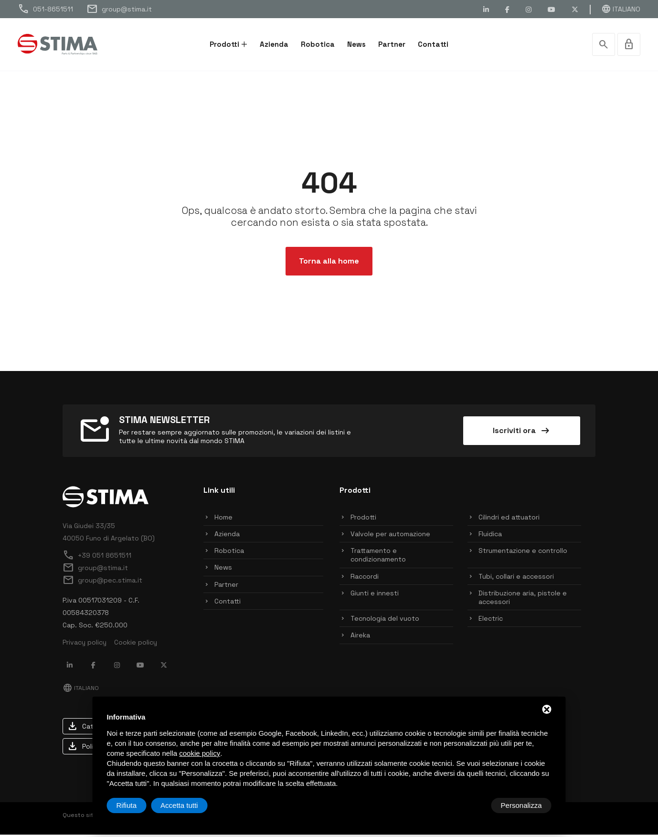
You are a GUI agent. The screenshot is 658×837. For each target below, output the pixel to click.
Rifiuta (470, 805)
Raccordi (364, 578)
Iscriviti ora (522, 433)
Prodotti (224, 44)
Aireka (360, 637)
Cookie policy (135, 644)
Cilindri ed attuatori (509, 519)
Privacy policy (84, 644)
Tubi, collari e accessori (516, 578)
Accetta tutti (522, 805)
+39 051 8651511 (97, 557)
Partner (391, 44)
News (356, 44)
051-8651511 (45, 9)
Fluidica (490, 536)
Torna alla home (329, 263)
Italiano (620, 9)
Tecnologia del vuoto (384, 620)
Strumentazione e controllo (522, 553)
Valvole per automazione (390, 536)
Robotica (318, 44)
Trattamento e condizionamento (378, 557)
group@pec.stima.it (102, 582)
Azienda (274, 44)
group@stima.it (119, 9)
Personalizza (137, 805)
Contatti (433, 44)
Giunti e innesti (374, 595)
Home (223, 519)
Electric (490, 620)
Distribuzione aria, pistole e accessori (522, 599)
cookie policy (199, 753)
